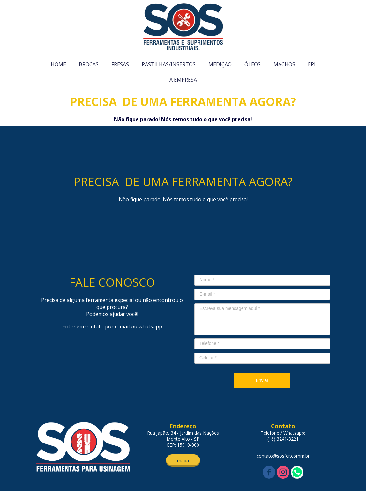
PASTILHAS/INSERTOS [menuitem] (169, 64)
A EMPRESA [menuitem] (183, 79)
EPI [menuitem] (312, 64)
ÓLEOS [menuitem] (252, 64)
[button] (183, 460)
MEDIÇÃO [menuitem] (220, 64)
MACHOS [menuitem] (284, 64)
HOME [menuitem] (58, 64)
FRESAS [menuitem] (120, 64)
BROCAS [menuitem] (89, 64)
